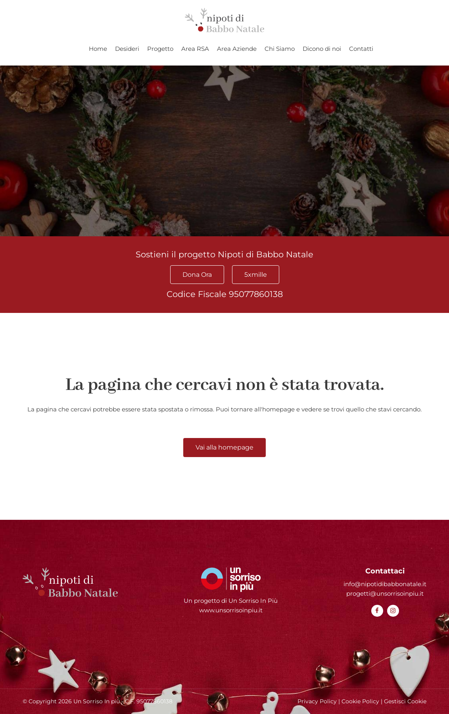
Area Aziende (237, 48)
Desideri (127, 48)
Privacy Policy (317, 701)
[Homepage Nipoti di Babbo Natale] (224, 20)
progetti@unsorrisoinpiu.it (385, 593)
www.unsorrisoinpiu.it (231, 610)
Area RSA (195, 48)
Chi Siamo (280, 48)
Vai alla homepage (224, 447)
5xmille (255, 274)
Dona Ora (197, 274)
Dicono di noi (322, 48)
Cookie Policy (360, 701)
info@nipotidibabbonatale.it (384, 584)
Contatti (361, 48)
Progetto (160, 48)
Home (98, 48)
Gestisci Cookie (405, 701)
